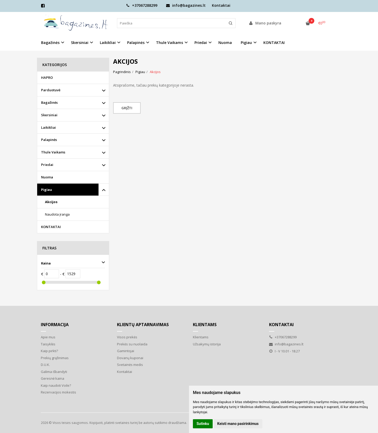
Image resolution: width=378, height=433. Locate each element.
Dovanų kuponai (130, 358)
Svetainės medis (130, 364)
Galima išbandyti (54, 371)
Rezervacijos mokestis (58, 392)
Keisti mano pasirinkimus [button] (238, 424)
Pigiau (46, 189)
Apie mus (48, 337)
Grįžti (126, 108)
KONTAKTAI (274, 42)
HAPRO (47, 77)
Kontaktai (221, 5)
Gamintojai (125, 350)
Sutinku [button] (203, 424)
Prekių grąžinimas (55, 358)
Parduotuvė (50, 90)
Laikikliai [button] (108, 42)
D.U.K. (45, 364)
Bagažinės (49, 102)
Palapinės (49, 139)
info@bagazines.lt (186, 5)
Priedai (47, 164)
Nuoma (225, 42)
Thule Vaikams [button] (169, 42)
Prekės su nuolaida (132, 344)
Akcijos (51, 201)
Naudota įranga (57, 214)
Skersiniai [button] (79, 42)
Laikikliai (48, 127)
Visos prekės (127, 337)
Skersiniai (49, 115)
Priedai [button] (200, 42)
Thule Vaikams (53, 152)
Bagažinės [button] (50, 42)
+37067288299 (141, 5)
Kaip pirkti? (49, 350)
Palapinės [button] (136, 42)
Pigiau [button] (246, 42)
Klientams (205, 324)
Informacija (55, 324)
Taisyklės (48, 344)
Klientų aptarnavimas (143, 324)
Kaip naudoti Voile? (56, 385)
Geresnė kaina (52, 378)
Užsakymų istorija (207, 344)
